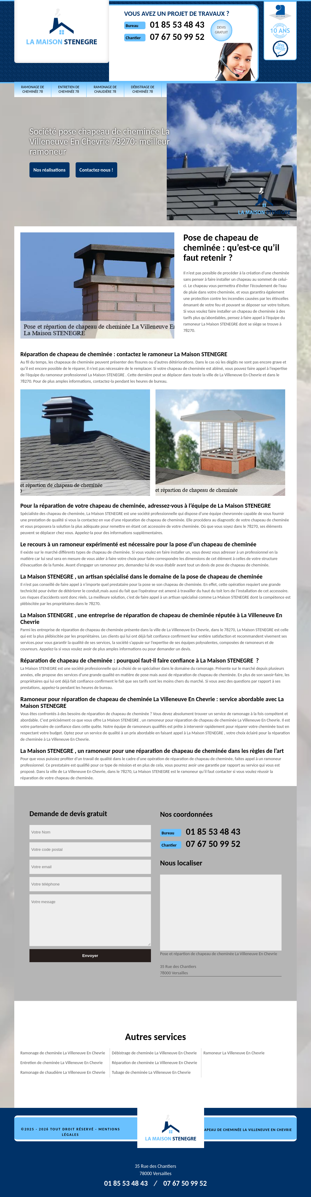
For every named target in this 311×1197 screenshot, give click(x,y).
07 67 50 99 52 (176, 36)
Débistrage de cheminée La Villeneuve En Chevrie (154, 1053)
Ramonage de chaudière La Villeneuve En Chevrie (62, 1072)
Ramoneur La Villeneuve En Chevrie (234, 1053)
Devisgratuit (220, 29)
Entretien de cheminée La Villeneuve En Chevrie (61, 1062)
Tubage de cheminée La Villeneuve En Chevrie (151, 1072)
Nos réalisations (49, 170)
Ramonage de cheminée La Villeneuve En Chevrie (62, 1053)
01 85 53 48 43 (176, 24)
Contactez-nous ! (96, 170)
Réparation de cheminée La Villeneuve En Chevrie (154, 1062)
